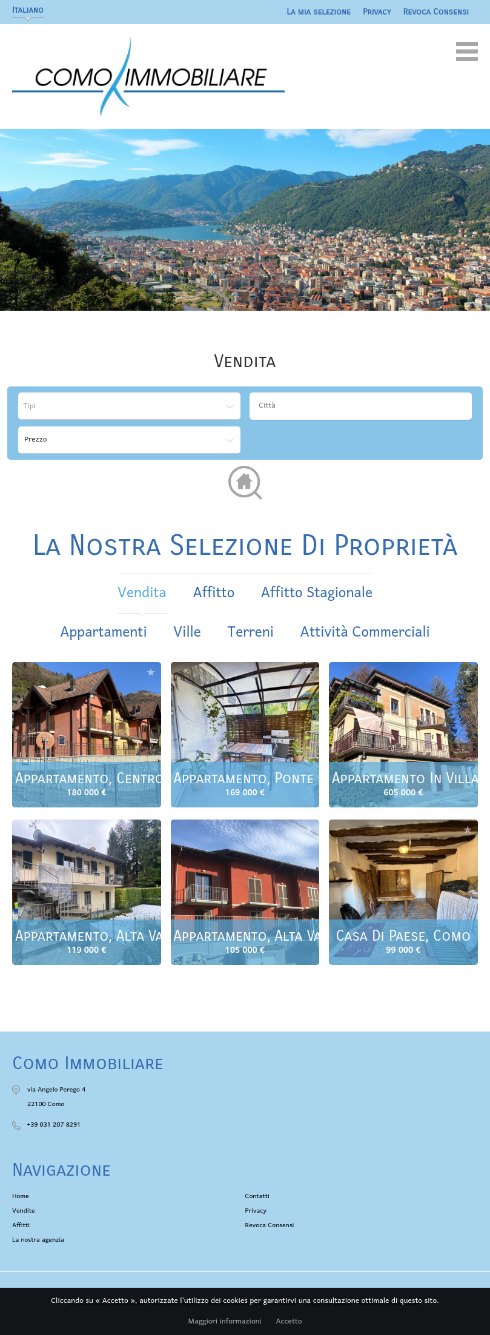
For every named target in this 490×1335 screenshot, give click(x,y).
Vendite (23, 1211)
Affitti (21, 1225)
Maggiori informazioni (225, 1321)
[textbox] (364, 406)
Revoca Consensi (436, 12)
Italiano (28, 10)
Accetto (289, 1321)
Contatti (257, 1196)
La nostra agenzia (38, 1240)
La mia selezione (318, 12)
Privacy (377, 12)
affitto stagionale (316, 593)
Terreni (250, 632)
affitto (213, 593)
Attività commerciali (365, 632)
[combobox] (361, 406)
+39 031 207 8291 (54, 1125)
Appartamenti (103, 632)
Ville (187, 632)
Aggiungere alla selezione (151, 672)
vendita (142, 593)
